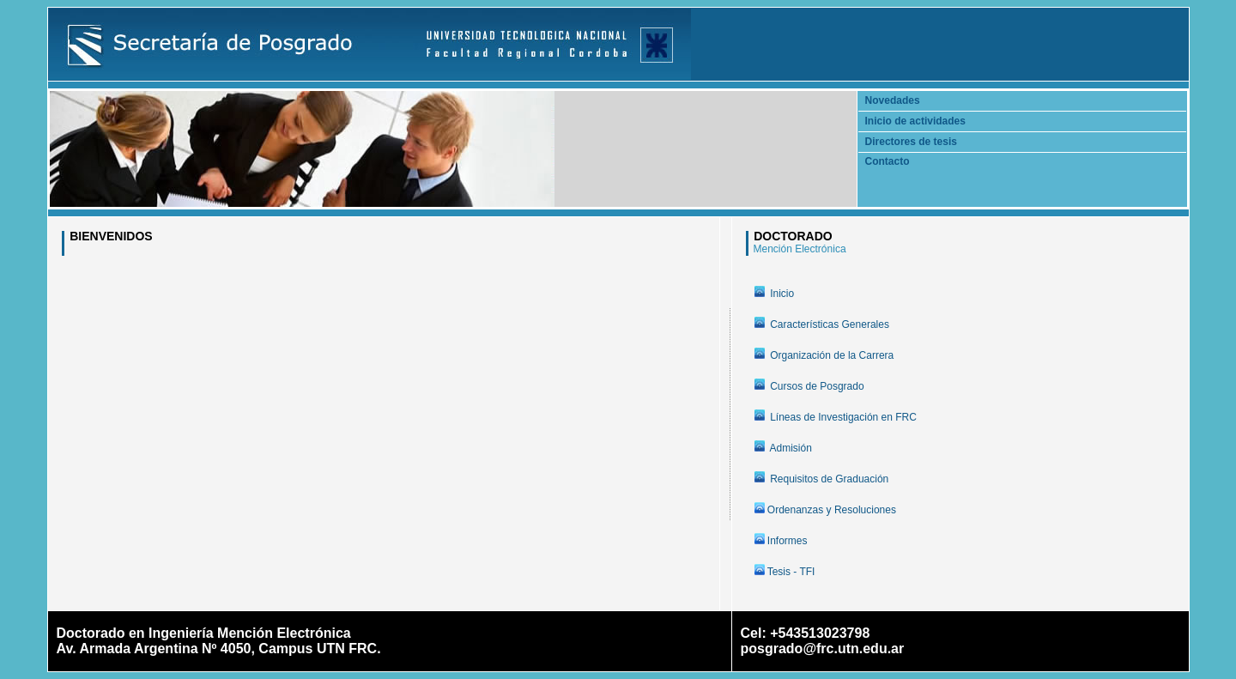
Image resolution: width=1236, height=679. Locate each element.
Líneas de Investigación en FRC (843, 417)
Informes (787, 541)
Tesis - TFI (792, 572)
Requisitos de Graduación (829, 479)
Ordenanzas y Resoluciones (831, 510)
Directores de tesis (911, 142)
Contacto (887, 161)
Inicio (782, 294)
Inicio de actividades (915, 121)
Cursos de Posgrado (818, 386)
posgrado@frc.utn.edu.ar (823, 648)
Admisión (791, 448)
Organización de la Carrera (833, 355)
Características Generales (829, 324)
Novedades (892, 100)
